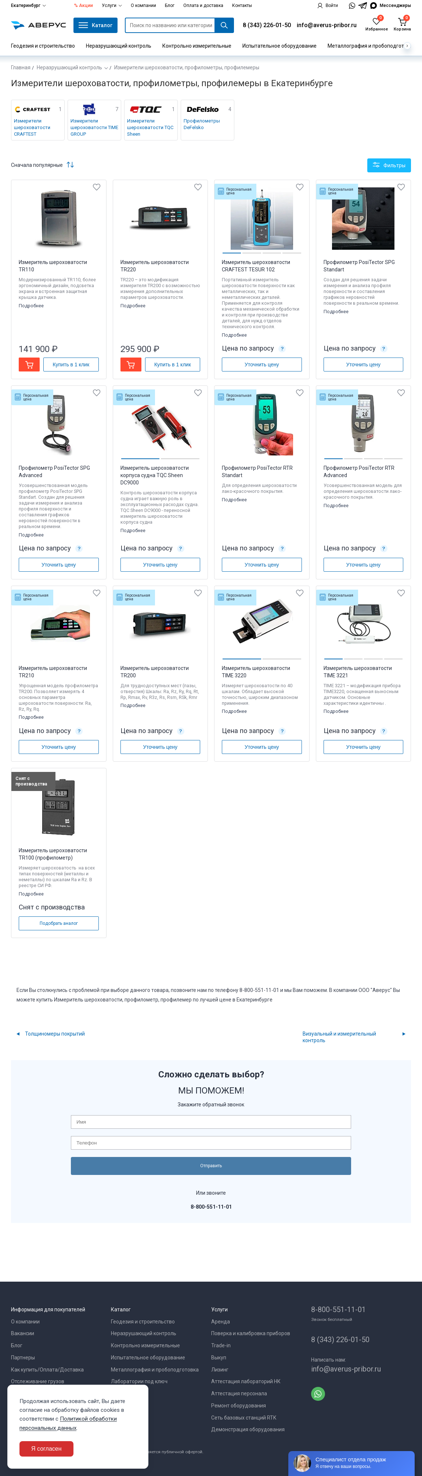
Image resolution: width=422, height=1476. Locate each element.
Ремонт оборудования (238, 1406)
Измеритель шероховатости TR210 (53, 671)
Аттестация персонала (239, 1393)
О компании (143, 5)
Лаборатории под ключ (139, 1381)
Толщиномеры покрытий (55, 1034)
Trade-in (221, 1345)
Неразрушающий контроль (118, 46)
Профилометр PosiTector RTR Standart (257, 471)
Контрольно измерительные (196, 46)
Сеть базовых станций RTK (243, 1418)
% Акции (83, 5)
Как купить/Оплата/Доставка (47, 1370)
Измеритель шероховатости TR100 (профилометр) (53, 854)
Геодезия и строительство (43, 46)
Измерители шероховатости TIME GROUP (94, 127)
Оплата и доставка (203, 5)
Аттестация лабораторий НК (246, 1381)
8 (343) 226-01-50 (267, 25)
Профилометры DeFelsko (202, 124)
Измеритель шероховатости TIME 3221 (358, 671)
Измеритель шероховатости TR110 (53, 265)
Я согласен (46, 1449)
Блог (169, 5)
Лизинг (219, 1370)
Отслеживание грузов (37, 1381)
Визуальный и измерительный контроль (339, 1037)
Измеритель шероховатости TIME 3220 (256, 671)
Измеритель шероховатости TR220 (154, 265)
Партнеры (23, 1357)
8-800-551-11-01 (338, 1309)
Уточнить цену (262, 364)
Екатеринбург (28, 5)
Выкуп (218, 1357)
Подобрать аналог (59, 923)
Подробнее (32, 305)
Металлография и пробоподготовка (371, 46)
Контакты (242, 5)
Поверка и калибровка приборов (250, 1333)
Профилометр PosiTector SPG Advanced (54, 471)
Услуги (112, 5)
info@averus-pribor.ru (327, 25)
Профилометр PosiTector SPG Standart (359, 265)
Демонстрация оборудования (248, 1429)
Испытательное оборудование (279, 46)
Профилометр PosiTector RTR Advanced (359, 471)
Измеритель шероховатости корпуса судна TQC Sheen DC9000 (154, 475)
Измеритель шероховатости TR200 (154, 671)
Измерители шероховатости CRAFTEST (32, 127)
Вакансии (22, 1333)
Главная (20, 67)
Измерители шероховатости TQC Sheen (150, 127)
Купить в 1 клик (71, 364)
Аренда (220, 1322)
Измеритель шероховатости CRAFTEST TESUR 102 (256, 265)
